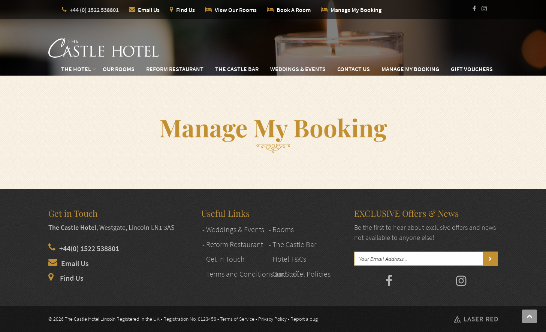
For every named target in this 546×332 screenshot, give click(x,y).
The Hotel (76, 69)
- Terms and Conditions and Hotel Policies (266, 273)
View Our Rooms (236, 9)
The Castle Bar (237, 69)
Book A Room (294, 9)
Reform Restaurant (174, 69)
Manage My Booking (356, 9)
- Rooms (281, 229)
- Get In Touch (223, 259)
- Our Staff (284, 273)
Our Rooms (119, 69)
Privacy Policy (272, 319)
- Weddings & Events (233, 229)
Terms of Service (237, 319)
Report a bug (304, 319)
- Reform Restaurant (232, 244)
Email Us (149, 9)
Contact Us (353, 69)
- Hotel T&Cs (287, 259)
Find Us (185, 9)
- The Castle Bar (292, 244)
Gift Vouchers (472, 69)
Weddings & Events (298, 69)
